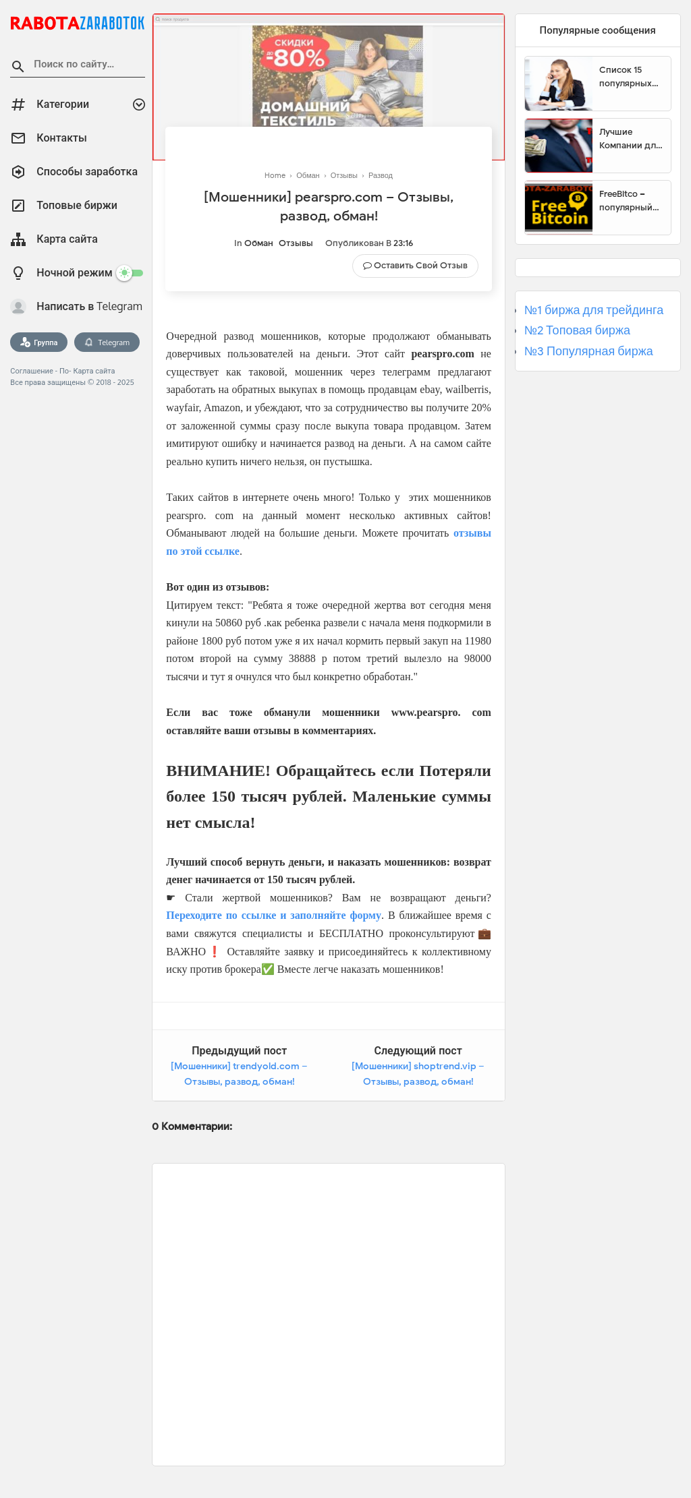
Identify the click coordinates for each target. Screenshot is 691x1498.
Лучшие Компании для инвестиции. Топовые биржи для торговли (630, 139)
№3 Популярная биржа (588, 351)
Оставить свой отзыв (421, 265)
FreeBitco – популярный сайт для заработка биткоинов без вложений (630, 201)
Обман (258, 243)
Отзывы (296, 243)
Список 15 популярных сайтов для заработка (625, 77)
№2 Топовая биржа (577, 330)
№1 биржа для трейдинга (594, 310)
